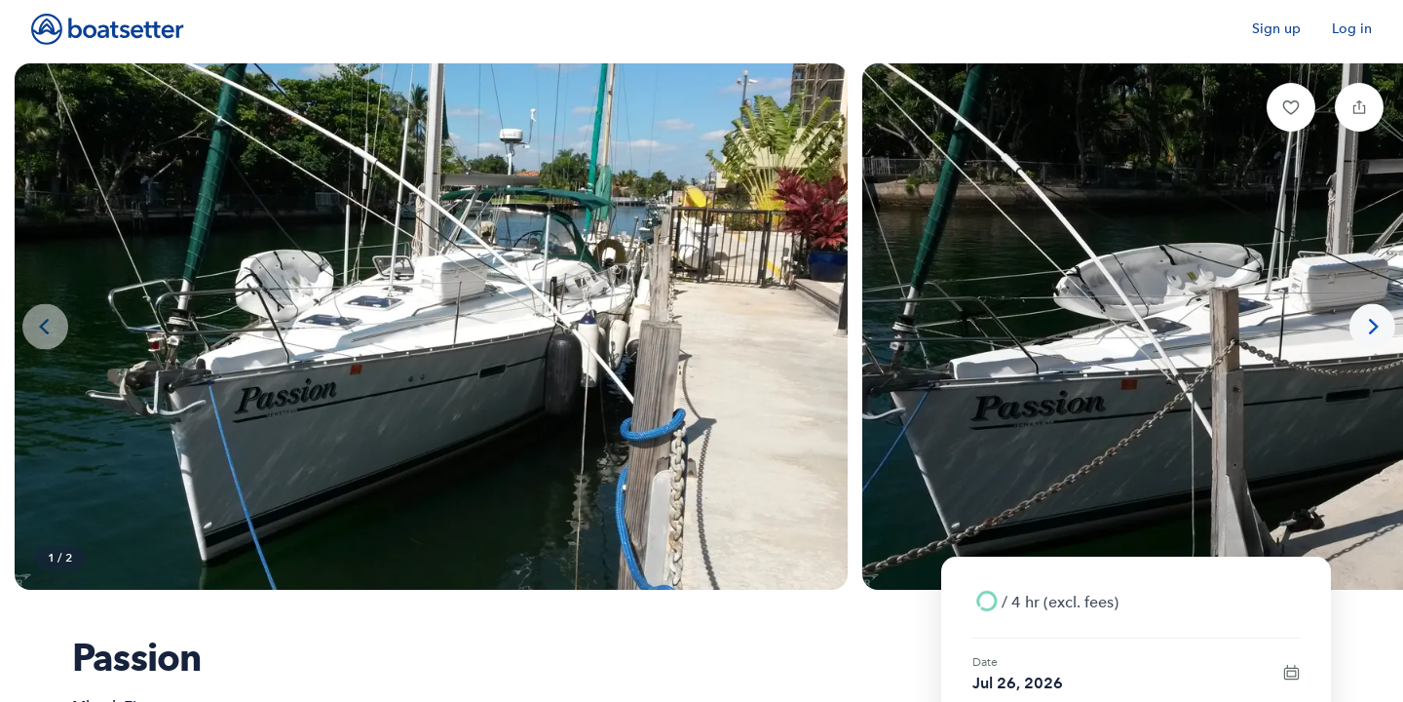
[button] (1291, 107)
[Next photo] (1372, 327)
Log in (1352, 28)
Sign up (1276, 28)
